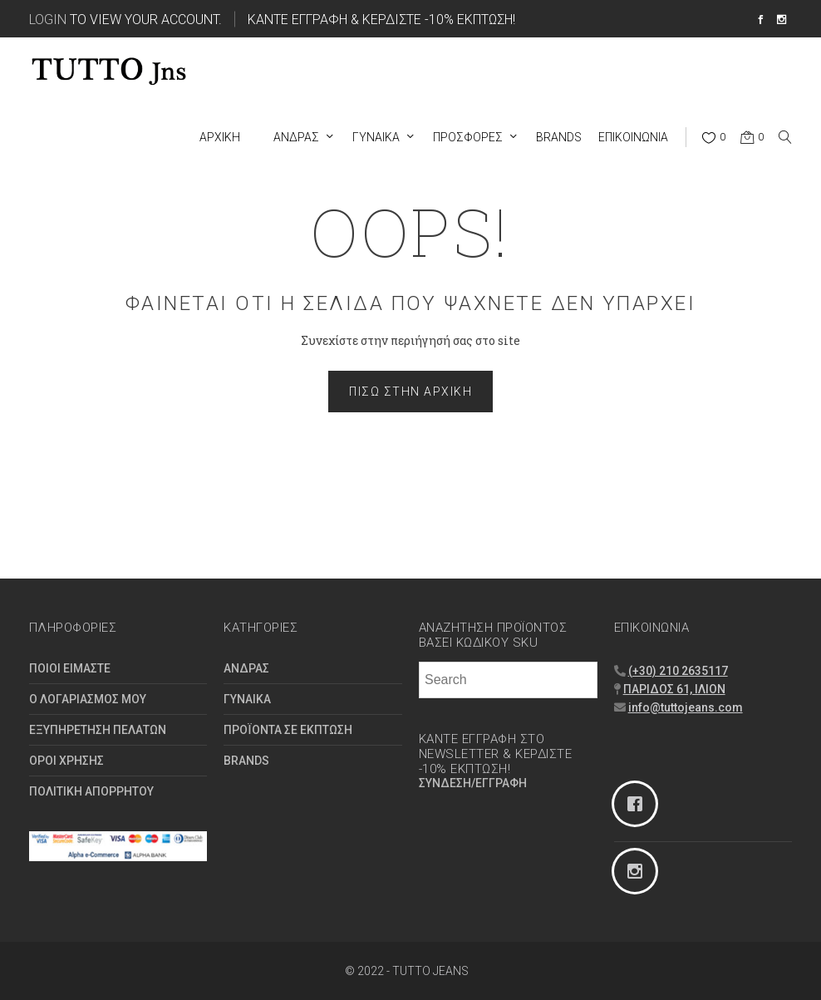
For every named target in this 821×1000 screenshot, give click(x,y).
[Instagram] (703, 871)
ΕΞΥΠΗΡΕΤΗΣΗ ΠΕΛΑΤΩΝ (97, 729)
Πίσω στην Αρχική (410, 391)
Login (47, 19)
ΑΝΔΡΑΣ (246, 668)
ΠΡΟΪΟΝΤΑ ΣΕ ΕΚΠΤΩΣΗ (288, 729)
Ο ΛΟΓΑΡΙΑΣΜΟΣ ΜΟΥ (87, 699)
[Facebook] (703, 804)
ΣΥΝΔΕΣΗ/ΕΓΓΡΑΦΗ (473, 783)
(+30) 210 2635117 (678, 670)
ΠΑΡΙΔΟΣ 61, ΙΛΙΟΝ (674, 689)
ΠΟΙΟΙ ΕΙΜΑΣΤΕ (70, 668)
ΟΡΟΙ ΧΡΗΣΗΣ (66, 760)
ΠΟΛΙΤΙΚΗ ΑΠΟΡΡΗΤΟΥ (91, 791)
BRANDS (246, 760)
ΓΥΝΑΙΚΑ (247, 699)
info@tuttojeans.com (685, 707)
